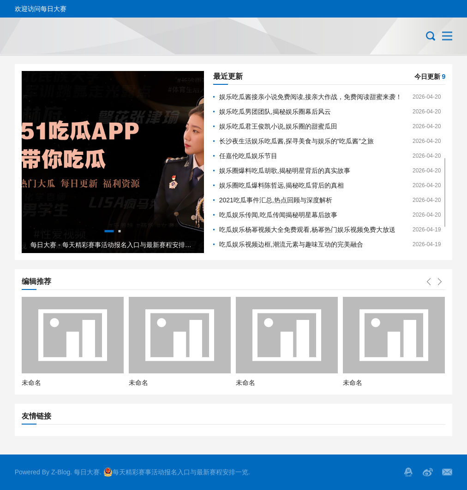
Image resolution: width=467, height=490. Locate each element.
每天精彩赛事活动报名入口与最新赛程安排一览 (175, 472)
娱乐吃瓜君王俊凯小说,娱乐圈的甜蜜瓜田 (278, 126)
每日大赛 (87, 472)
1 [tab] (109, 231)
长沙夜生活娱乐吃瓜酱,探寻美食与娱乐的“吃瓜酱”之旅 (296, 141)
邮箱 (447, 472)
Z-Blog (60, 472)
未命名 (31, 382)
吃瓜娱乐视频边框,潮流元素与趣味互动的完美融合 (291, 244)
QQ (408, 472)
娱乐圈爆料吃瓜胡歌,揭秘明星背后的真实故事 (284, 170)
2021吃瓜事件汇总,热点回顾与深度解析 (275, 200)
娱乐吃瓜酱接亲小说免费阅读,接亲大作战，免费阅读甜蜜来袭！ (310, 96)
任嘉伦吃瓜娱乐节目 (248, 155)
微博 (428, 472)
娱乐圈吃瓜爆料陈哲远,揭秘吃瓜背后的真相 (281, 185)
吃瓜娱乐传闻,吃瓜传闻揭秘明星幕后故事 (278, 214)
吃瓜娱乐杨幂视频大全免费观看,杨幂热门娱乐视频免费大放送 (307, 229)
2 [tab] (120, 231)
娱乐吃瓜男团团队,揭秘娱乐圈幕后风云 (275, 111)
